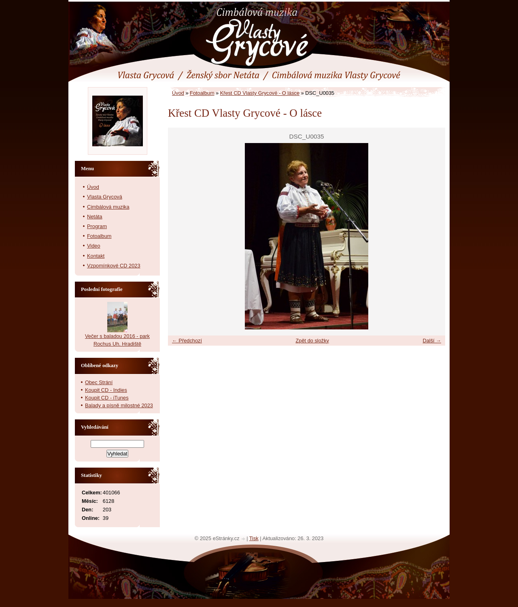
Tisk (254, 538)
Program (97, 226)
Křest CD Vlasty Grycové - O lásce (259, 93)
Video (93, 246)
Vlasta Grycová (104, 197)
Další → (431, 341)
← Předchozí (187, 341)
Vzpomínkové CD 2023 (113, 266)
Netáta (94, 217)
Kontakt (95, 256)
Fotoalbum (202, 93)
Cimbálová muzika (108, 207)
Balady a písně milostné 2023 (119, 405)
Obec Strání (99, 382)
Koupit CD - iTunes (107, 398)
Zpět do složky (312, 341)
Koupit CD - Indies (106, 390)
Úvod (178, 93)
